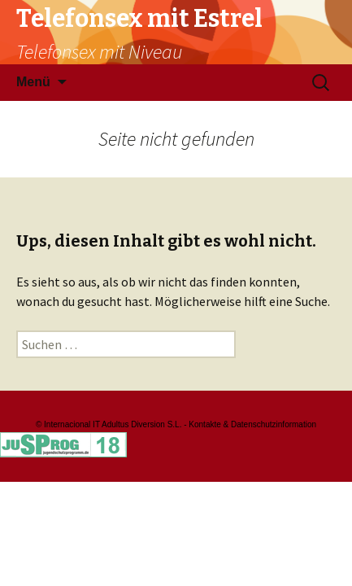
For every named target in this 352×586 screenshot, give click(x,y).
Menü (33, 82)
